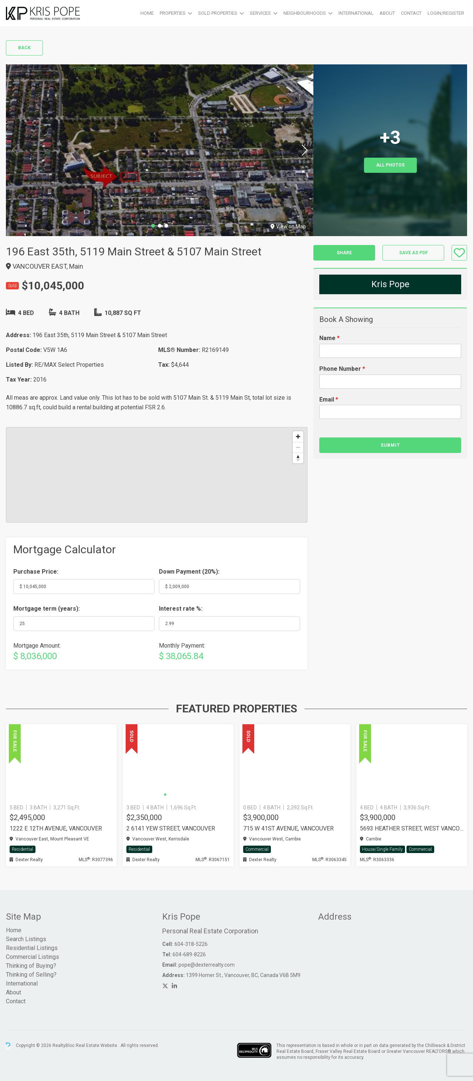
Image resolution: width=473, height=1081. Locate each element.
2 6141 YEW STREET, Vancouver (170, 828)
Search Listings (26, 939)
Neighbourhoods (304, 13)
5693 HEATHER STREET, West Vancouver (411, 828)
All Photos (390, 165)
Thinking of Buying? (31, 965)
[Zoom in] (298, 436)
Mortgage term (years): (46, 608)
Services (260, 13)
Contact (411, 13)
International (356, 13)
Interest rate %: (181, 608)
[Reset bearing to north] (298, 458)
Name (329, 338)
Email (328, 399)
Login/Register (446, 13)
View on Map (288, 226)
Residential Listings (32, 947)
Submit (390, 445)
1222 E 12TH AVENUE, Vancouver (56, 828)
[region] (156, 474)
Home (147, 13)
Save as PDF (413, 252)
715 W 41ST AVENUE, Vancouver (288, 828)
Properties (173, 13)
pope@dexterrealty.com (206, 965)
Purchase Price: (35, 571)
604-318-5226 (191, 944)
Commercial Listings (32, 956)
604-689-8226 (189, 954)
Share (344, 252)
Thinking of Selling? (31, 974)
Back (24, 47)
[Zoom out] (298, 447)
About (387, 13)
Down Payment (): (189, 571)
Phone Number (342, 368)
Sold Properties (217, 13)
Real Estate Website (97, 1045)
